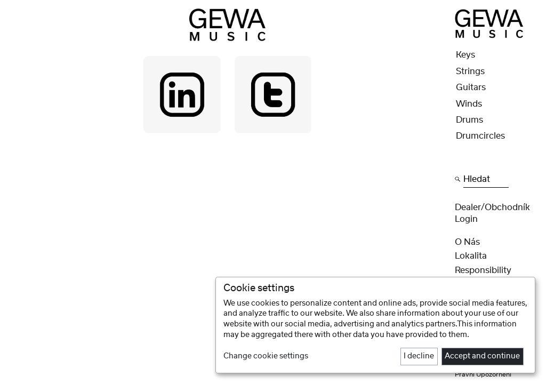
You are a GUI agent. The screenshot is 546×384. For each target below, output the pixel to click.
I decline (419, 356)
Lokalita (471, 256)
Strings (470, 71)
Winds (469, 104)
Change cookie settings (265, 356)
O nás (467, 242)
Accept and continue (482, 356)
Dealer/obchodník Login (492, 213)
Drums (469, 120)
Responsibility (483, 270)
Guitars (471, 87)
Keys (465, 55)
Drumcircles (480, 136)
